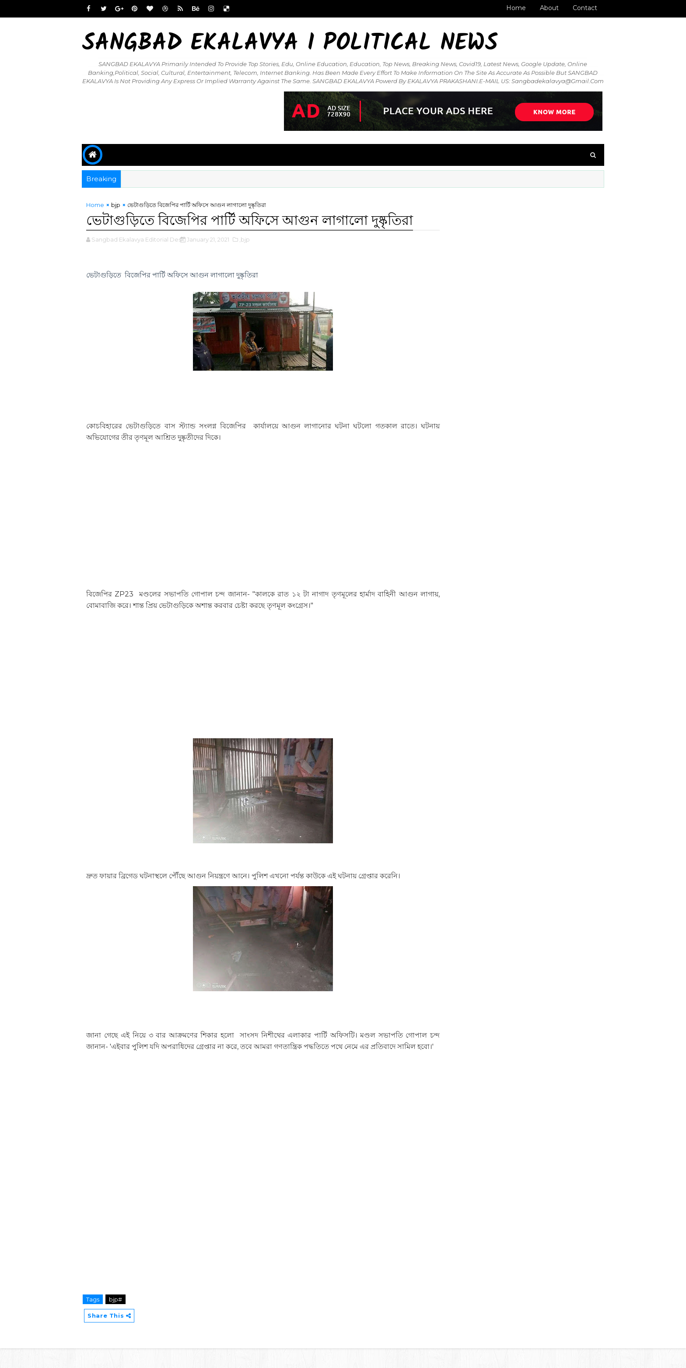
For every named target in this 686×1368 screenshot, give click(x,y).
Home (511, 8)
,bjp (250, 247)
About (544, 8)
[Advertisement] (261, 535)
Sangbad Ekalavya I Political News (295, 44)
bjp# (120, 1318)
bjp (121, 213)
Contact (579, 8)
